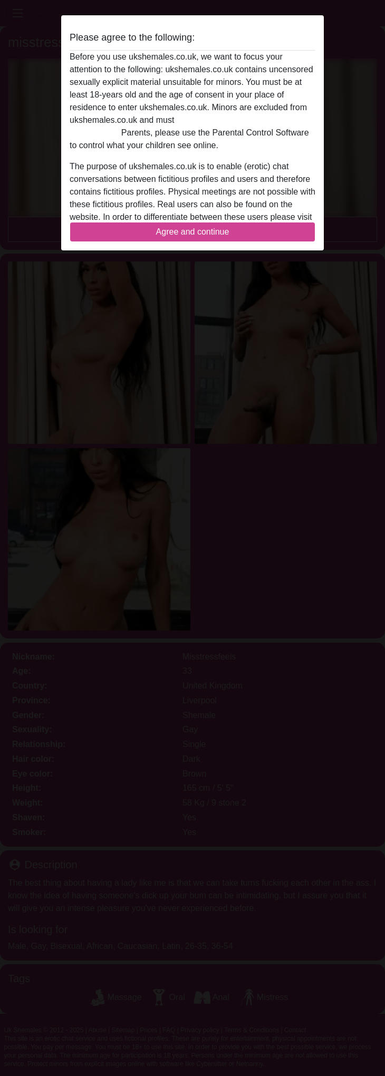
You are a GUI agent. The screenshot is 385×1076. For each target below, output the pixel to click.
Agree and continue (192, 231)
